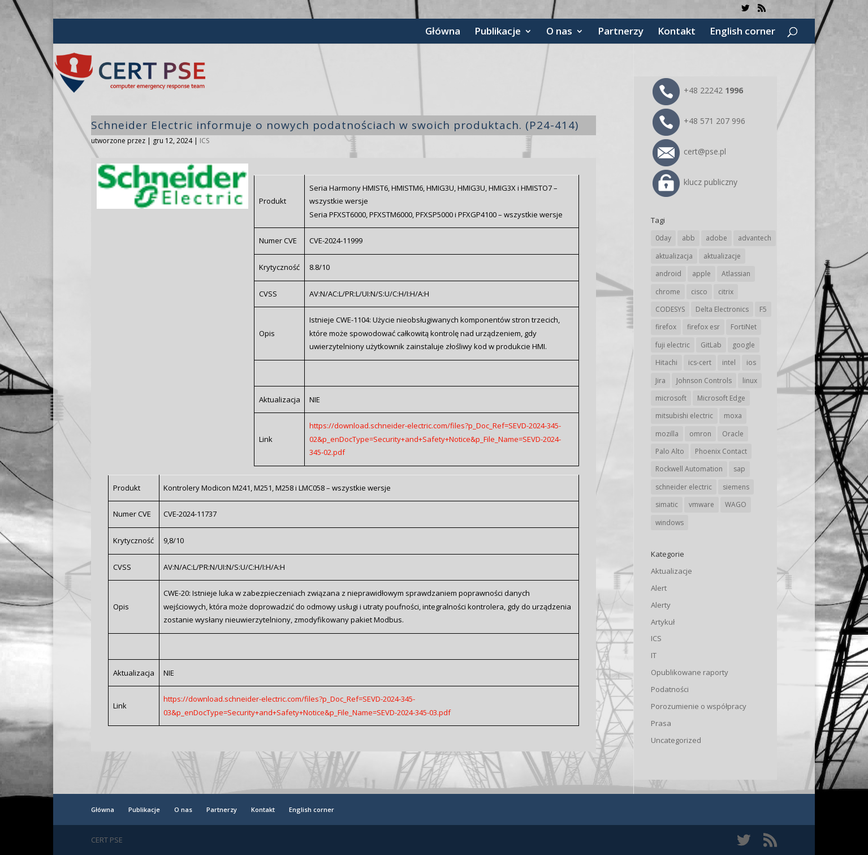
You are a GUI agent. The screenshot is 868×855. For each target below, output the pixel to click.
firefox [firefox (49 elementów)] (665, 327)
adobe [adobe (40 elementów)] (716, 238)
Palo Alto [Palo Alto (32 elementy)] (669, 451)
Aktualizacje (671, 571)
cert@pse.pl (689, 151)
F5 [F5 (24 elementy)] (763, 309)
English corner (742, 32)
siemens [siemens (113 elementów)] (736, 487)
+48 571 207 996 (699, 120)
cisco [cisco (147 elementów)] (699, 292)
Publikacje (497, 32)
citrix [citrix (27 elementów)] (725, 292)
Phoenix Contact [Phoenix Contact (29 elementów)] (721, 451)
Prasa (661, 723)
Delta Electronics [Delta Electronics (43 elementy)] (722, 309)
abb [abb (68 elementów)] (688, 238)
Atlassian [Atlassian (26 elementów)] (736, 273)
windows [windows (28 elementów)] (669, 522)
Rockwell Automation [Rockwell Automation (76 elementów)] (689, 469)
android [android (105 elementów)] (668, 273)
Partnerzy (621, 32)
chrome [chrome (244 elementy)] (667, 292)
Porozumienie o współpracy (698, 706)
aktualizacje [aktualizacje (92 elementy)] (722, 256)
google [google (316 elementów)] (743, 345)
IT (654, 655)
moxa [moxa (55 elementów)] (733, 415)
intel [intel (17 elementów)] (729, 362)
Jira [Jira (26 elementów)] (660, 380)
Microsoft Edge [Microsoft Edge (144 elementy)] (721, 398)
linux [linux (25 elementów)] (749, 380)
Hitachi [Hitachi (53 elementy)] (666, 362)
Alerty (661, 605)
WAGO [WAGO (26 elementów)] (735, 504)
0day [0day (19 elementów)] (663, 238)
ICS (204, 140)
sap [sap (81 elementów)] (739, 469)
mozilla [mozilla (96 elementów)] (667, 434)
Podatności (670, 689)
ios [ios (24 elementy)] (751, 362)
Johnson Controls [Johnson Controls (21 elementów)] (704, 380)
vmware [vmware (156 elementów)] (701, 504)
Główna (442, 32)
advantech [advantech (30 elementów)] (754, 238)
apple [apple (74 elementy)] (701, 273)
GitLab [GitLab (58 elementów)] (711, 345)
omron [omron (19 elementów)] (700, 434)
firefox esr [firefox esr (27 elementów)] (703, 327)
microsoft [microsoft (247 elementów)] (670, 398)
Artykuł (663, 622)
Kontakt (677, 32)
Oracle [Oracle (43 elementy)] (733, 434)
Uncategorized (676, 740)
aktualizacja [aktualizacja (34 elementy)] (674, 256)
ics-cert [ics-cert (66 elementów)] (699, 362)
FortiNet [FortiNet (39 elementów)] (744, 327)
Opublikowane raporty (689, 672)
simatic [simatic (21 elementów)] (666, 504)
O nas (559, 32)
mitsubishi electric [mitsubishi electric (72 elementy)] (684, 415)
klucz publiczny (695, 182)
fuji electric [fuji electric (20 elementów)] (672, 345)
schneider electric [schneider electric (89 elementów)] (683, 487)
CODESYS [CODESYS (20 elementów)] (670, 309)
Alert (659, 588)
